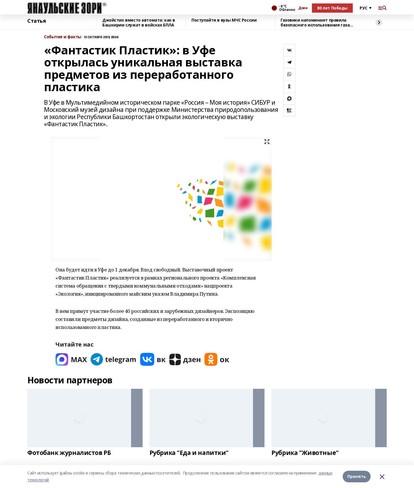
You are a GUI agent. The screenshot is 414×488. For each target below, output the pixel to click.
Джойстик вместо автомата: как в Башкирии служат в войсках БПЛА (138, 22)
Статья (36, 21)
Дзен (302, 8)
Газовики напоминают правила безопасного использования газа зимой (315, 22)
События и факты (62, 37)
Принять (356, 476)
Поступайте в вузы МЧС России (223, 20)
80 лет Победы (332, 8)
